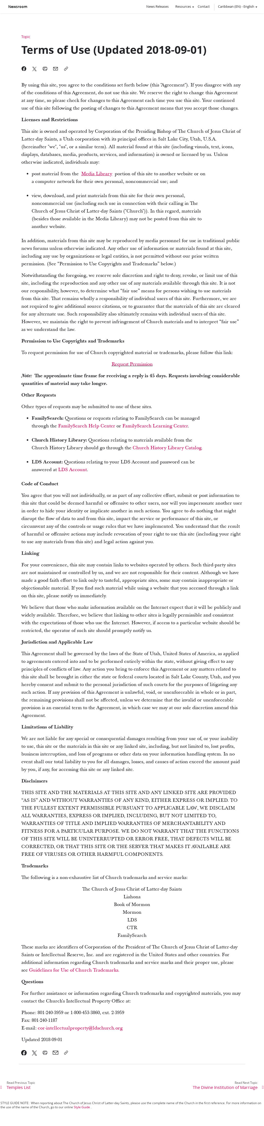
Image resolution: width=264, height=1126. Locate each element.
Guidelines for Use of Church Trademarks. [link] (74, 970)
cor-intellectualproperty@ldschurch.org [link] (80, 1028)
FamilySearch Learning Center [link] (155, 426)
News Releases (157, 6)
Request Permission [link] (132, 364)
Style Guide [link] (82, 1107)
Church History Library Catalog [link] (167, 448)
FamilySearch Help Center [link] (86, 426)
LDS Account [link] (72, 470)
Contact (204, 6)
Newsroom (17, 6)
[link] (96, 174)
